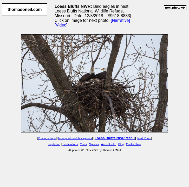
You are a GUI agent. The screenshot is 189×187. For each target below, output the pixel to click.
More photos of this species (75, 138)
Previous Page (47, 138)
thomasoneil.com (25, 9)
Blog (121, 144)
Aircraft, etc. (108, 144)
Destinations (70, 144)
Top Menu (54, 144)
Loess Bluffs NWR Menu (115, 138)
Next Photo (144, 138)
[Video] (61, 25)
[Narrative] (120, 20)
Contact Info (133, 144)
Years (83, 144)
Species (94, 144)
